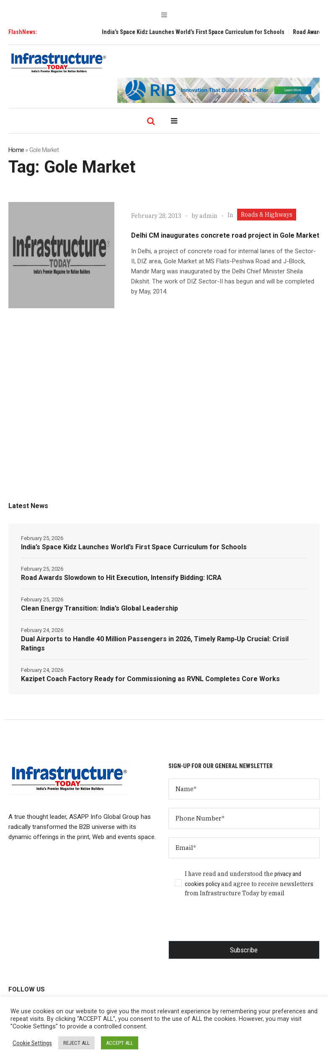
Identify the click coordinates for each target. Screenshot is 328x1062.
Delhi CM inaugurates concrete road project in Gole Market (225, 235)
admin (208, 216)
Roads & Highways (266, 214)
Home (16, 150)
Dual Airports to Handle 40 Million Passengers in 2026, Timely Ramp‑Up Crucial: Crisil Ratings (155, 643)
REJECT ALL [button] (76, 1043)
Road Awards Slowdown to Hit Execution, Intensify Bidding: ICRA (121, 578)
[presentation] (232, 924)
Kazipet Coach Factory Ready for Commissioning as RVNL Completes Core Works (150, 679)
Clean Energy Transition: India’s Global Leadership (99, 608)
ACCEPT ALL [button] (119, 1043)
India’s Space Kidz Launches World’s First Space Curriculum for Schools (199, 32)
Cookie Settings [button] (32, 1043)
